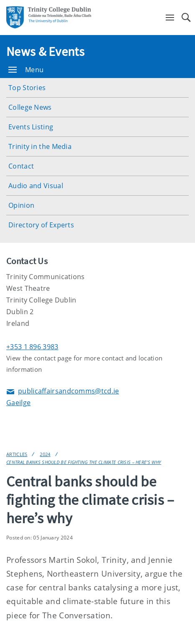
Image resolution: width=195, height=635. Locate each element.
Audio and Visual (35, 185)
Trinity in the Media (40, 146)
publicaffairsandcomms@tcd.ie (62, 391)
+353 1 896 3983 (32, 346)
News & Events (45, 51)
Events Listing (30, 126)
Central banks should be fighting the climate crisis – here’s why (83, 462)
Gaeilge (18, 402)
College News (30, 107)
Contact (21, 166)
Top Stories (27, 87)
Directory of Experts (41, 224)
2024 (45, 454)
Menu (26, 69)
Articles (16, 454)
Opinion (21, 205)
